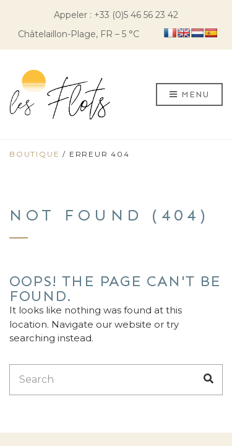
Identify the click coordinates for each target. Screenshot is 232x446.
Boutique (34, 154)
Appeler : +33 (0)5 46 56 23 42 (116, 14)
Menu (189, 95)
